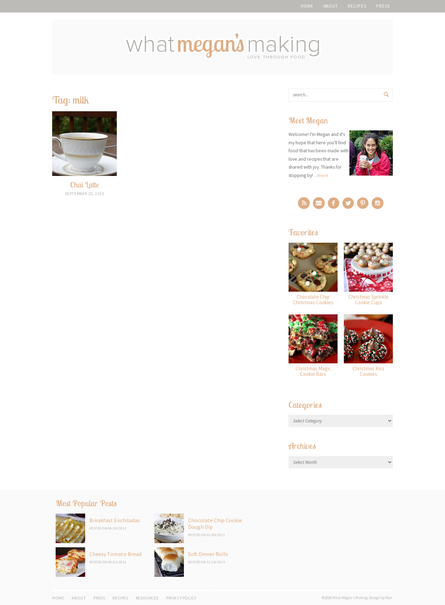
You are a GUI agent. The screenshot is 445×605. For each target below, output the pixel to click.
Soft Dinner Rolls (208, 553)
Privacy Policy (181, 597)
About (330, 6)
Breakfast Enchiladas (114, 520)
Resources (147, 597)
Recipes (357, 6)
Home (307, 6)
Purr (388, 597)
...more (321, 175)
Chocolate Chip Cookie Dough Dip (215, 523)
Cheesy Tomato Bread (115, 553)
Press (383, 6)
